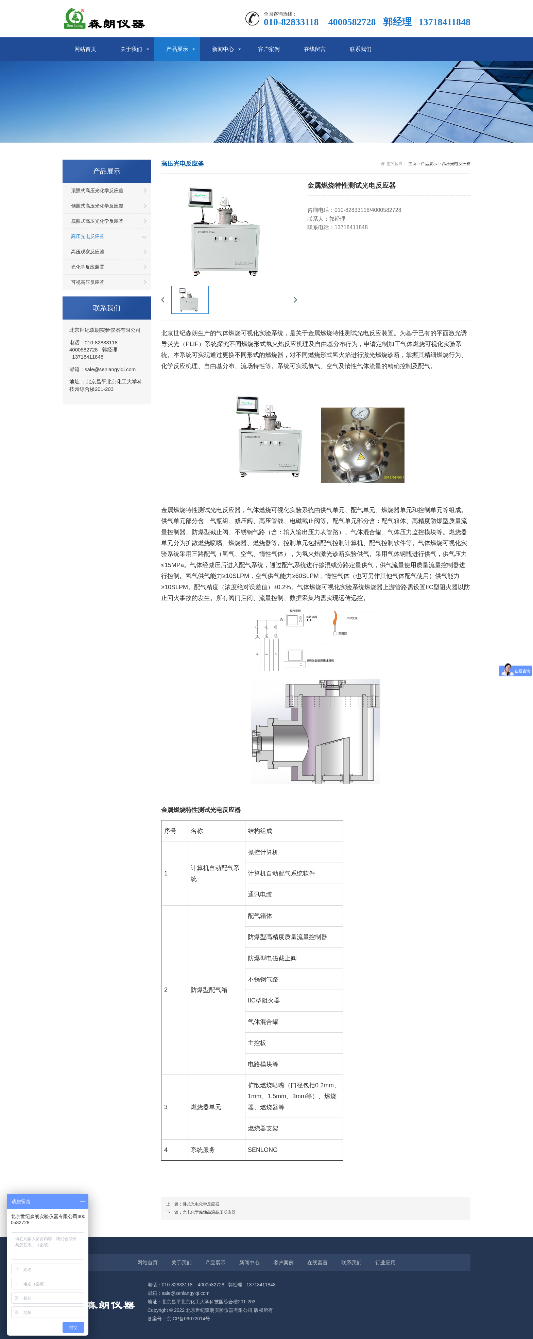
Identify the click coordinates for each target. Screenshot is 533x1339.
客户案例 (269, 49)
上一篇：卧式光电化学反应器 (192, 1204)
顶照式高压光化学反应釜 (97, 190)
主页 (412, 163)
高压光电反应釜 (87, 236)
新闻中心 (223, 49)
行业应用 (385, 1262)
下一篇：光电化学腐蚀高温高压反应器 (201, 1212)
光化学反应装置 (87, 267)
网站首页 (85, 49)
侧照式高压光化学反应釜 (97, 206)
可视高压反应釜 (87, 282)
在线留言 (315, 49)
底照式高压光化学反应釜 (97, 221)
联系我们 (361, 49)
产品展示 (177, 49)
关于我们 (131, 49)
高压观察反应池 (87, 251)
